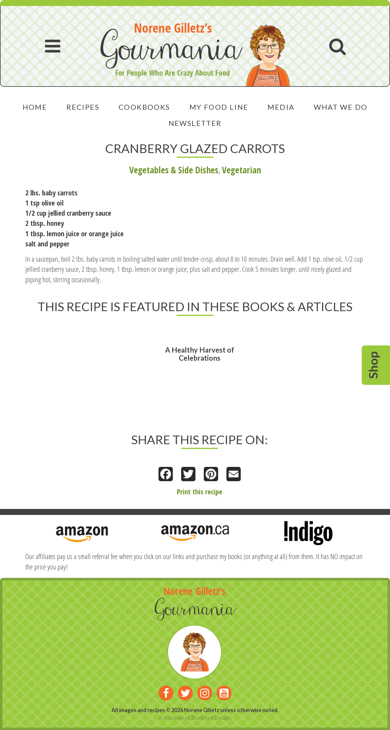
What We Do (340, 107)
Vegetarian (241, 170)
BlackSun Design (211, 717)
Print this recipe (199, 491)
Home (35, 107)
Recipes (82, 107)
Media (281, 107)
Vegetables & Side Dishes (173, 170)
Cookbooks (144, 107)
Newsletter (195, 123)
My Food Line (218, 107)
